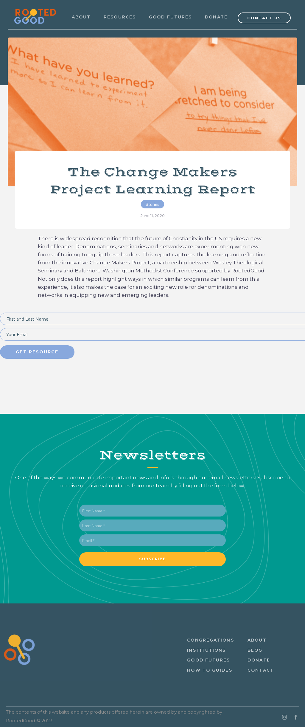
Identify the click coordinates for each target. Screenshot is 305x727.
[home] (35, 13)
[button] (120, 17)
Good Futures (170, 17)
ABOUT (81, 17)
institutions (206, 650)
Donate (216, 17)
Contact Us (264, 17)
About (257, 640)
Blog (255, 650)
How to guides (209, 670)
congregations (210, 640)
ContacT (261, 670)
